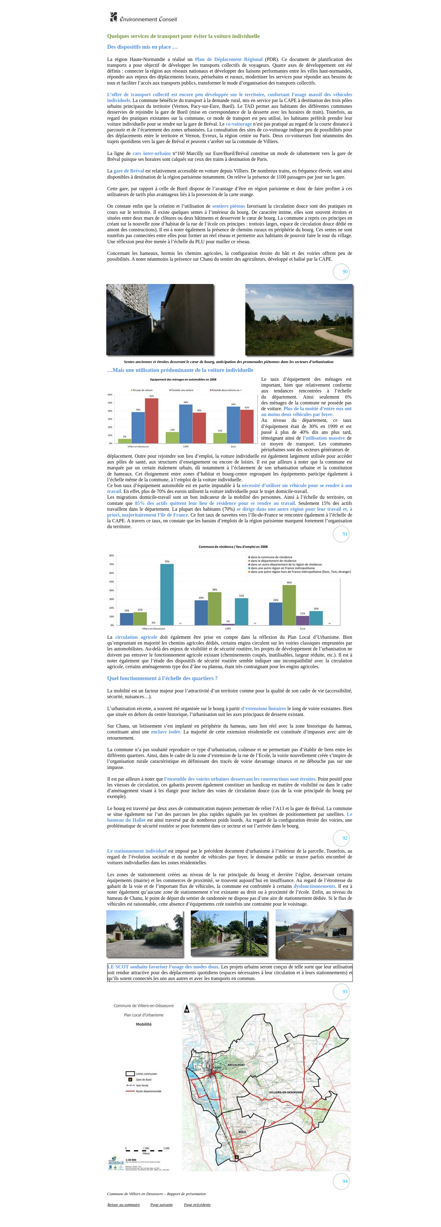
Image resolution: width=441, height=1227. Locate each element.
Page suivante (161, 1204)
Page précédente (197, 1204)
